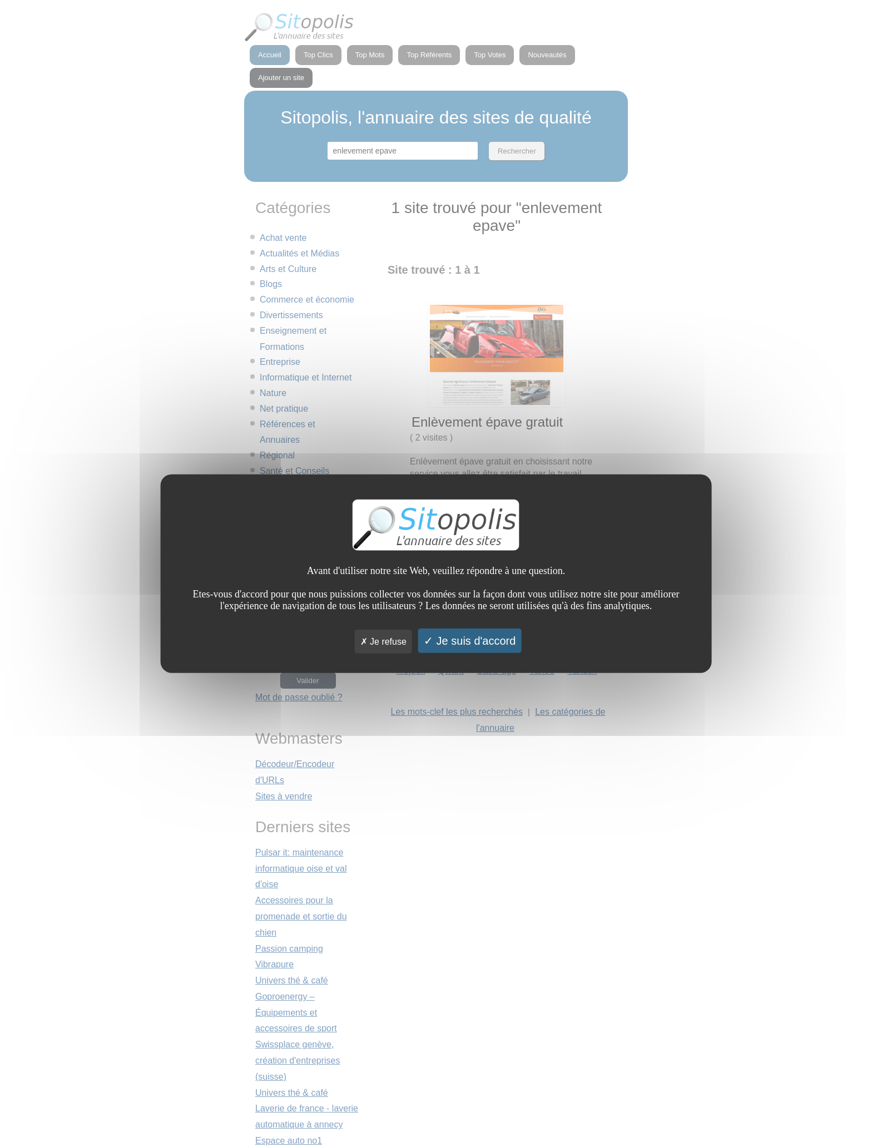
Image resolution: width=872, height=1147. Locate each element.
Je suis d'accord (470, 640)
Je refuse (383, 641)
